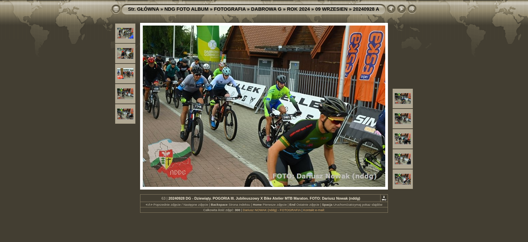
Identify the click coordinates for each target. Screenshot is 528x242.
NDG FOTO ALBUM (186, 9)
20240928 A (366, 9)
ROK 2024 (298, 9)
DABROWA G (266, 9)
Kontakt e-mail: (314, 210)
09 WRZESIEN (331, 9)
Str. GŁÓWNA (143, 9)
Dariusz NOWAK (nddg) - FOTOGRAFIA (272, 210)
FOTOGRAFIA (229, 9)
